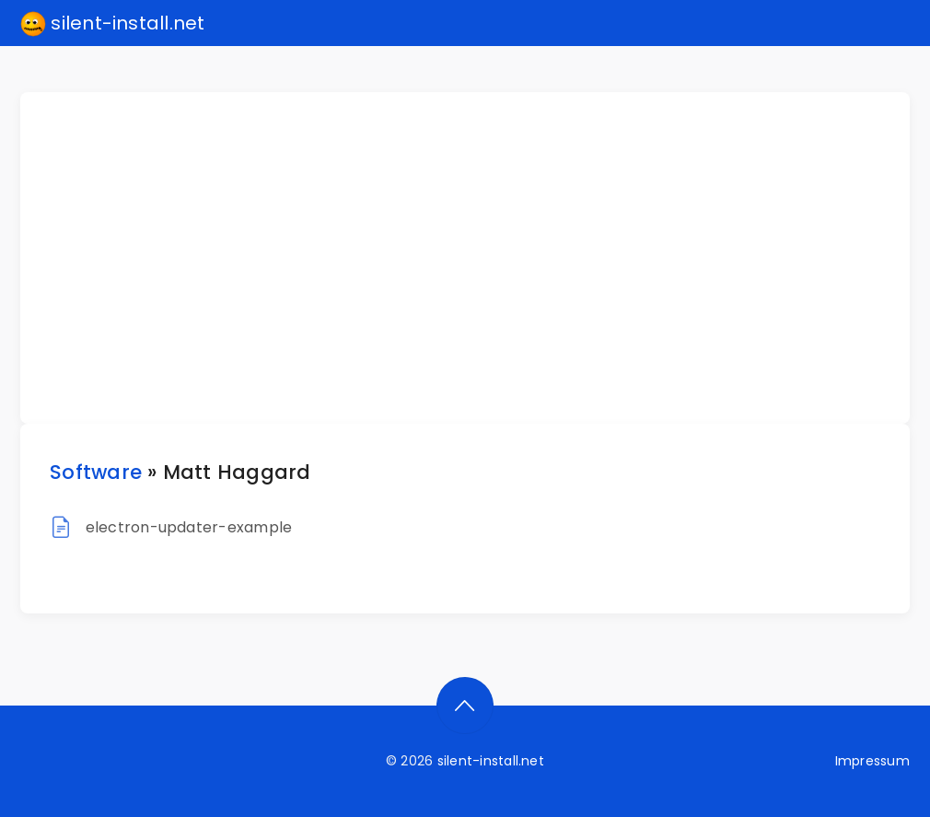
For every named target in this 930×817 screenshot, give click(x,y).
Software (96, 472)
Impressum (872, 761)
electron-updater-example (189, 527)
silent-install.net (112, 24)
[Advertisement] (476, 258)
